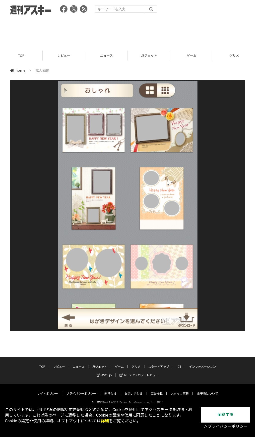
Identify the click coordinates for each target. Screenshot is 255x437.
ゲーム (191, 55)
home (17, 70)
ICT (179, 362)
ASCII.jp (104, 371)
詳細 (105, 421)
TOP (21, 55)
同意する (226, 414)
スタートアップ (158, 362)
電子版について (207, 389)
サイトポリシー (47, 389)
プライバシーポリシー (81, 389)
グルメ (135, 362)
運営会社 (110, 389)
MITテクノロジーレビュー (139, 371)
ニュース (106, 55)
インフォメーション (202, 362)
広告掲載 (157, 389)
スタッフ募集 (180, 389)
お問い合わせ (133, 389)
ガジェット (149, 55)
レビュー (63, 55)
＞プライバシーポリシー (226, 426)
